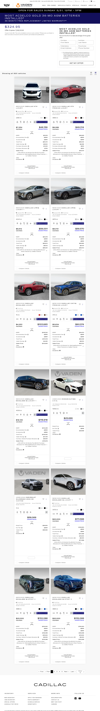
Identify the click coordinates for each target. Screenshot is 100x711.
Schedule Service (34, 702)
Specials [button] (75, 5)
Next (66, 671)
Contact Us (55, 699)
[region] (32, 147)
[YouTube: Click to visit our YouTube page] (81, 698)
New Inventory (9, 697)
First (41, 671)
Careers (54, 704)
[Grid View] (90, 73)
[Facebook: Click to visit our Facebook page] (76, 698)
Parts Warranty (34, 699)
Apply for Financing (35, 697)
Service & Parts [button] (64, 5)
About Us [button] (92, 5)
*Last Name (81, 40)
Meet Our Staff (56, 702)
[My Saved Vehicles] (92, 1)
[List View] (95, 73)
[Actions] (46, 107)
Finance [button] (84, 5)
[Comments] (35, 122)
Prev (47, 671)
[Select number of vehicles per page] (81, 672)
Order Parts (32, 704)
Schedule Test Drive (11, 704)
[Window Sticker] (42, 122)
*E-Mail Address (65, 46)
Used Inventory (9, 699)
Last (73, 671)
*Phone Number (82, 46)
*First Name (64, 40)
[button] (47, 90)
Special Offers (9, 702)
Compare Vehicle (24, 173)
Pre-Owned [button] (51, 5)
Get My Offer (76, 63)
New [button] (44, 5)
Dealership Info (56, 697)
